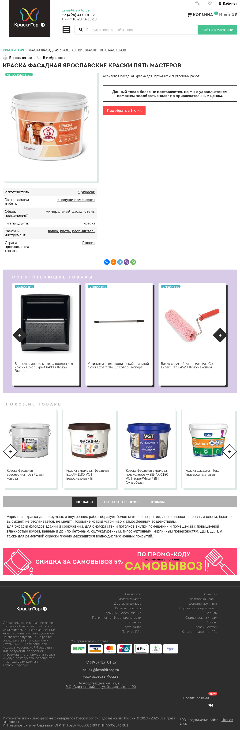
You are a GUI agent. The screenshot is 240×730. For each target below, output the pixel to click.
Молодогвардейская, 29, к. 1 (101, 682)
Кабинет (227, 3)
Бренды (211, 612)
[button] (19, 335)
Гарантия (134, 621)
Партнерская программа (198, 607)
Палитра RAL (131, 631)
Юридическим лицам (201, 617)
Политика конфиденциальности (116, 617)
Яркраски (86, 192)
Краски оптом (206, 626)
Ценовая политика (203, 603)
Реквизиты (133, 593)
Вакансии (210, 593)
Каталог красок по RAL (199, 631)
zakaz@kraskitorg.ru (76, 10)
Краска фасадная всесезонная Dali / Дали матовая (25, 474)
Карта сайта (132, 626)
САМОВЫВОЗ (164, 565)
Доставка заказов (127, 603)
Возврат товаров (128, 607)
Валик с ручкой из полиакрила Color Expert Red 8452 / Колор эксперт (190, 363)
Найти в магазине (217, 30)
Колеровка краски (203, 598)
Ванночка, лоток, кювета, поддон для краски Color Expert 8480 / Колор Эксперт (45, 365)
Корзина (203, 14)
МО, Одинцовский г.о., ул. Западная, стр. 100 (101, 686)
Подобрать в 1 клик (124, 110)
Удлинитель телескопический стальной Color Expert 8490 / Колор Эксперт (117, 365)
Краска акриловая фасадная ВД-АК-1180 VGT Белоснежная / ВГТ (87, 474)
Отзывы (211, 621)
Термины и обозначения (122, 612)
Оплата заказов (129, 598)
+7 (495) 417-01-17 (78, 15)
